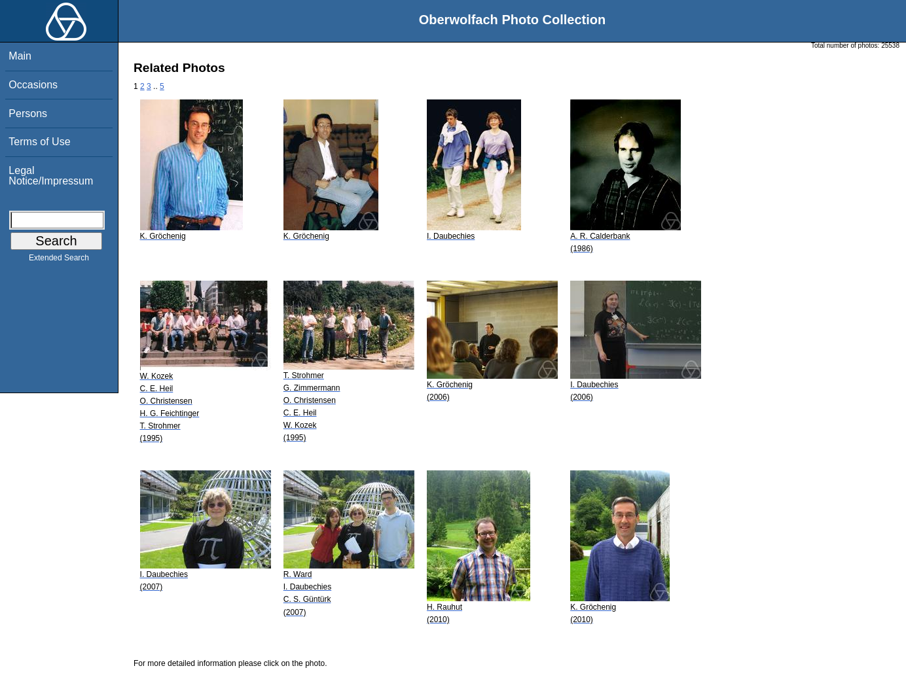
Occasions (33, 84)
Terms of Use (39, 141)
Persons (28, 113)
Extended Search (59, 260)
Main (20, 55)
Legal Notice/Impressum (51, 175)
